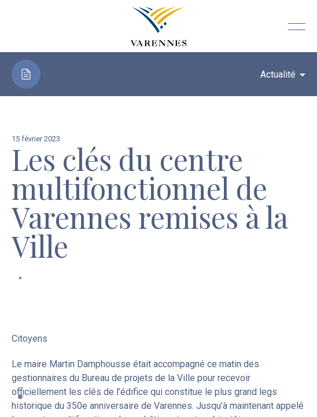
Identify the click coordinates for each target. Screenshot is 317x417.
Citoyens (29, 338)
